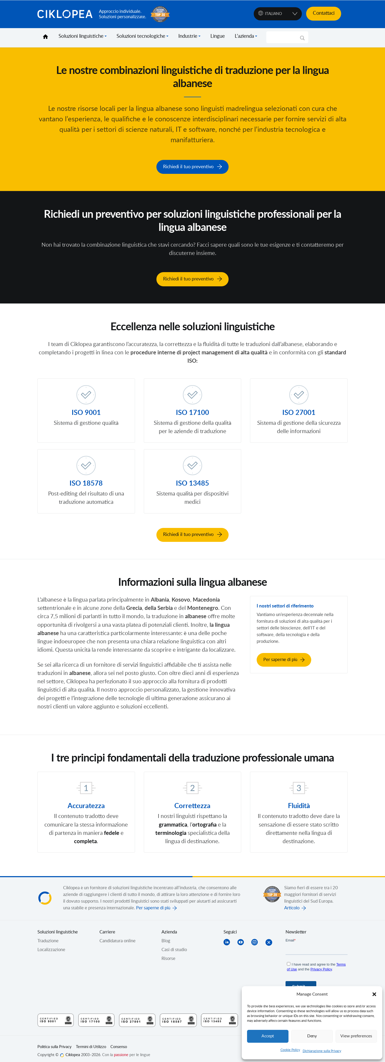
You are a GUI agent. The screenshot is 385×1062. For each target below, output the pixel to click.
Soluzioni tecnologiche (141, 36)
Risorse (168, 954)
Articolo (291, 903)
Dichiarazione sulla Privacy (322, 1051)
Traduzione (48, 936)
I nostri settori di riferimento (291, 601)
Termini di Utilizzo (91, 1042)
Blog (165, 936)
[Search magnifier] (302, 39)
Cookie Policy (290, 1050)
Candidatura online (117, 936)
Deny (312, 1036)
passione (121, 1050)
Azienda (169, 927)
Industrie (187, 36)
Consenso (118, 1042)
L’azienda (244, 36)
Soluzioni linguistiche (81, 36)
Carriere (107, 927)
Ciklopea (66, 14)
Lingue (217, 36)
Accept (268, 1036)
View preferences (356, 1036)
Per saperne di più (153, 903)
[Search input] (284, 37)
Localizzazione (51, 945)
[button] (374, 994)
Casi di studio (174, 945)
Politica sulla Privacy (54, 1042)
